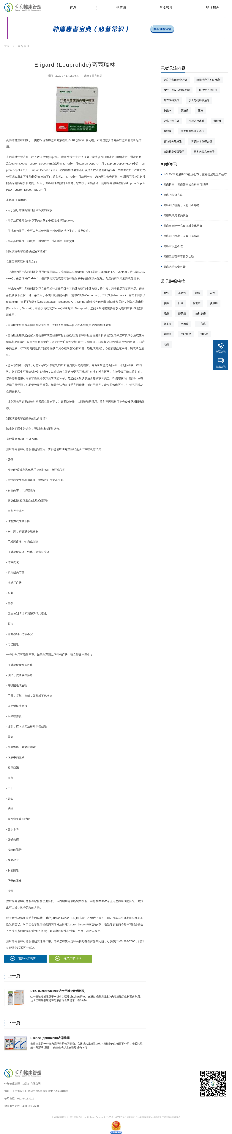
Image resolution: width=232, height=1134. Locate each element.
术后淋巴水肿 (196, 120)
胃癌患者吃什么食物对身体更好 (182, 225)
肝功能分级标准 (173, 141)
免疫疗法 (157, 1117)
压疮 (200, 110)
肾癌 (166, 313)
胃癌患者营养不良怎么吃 (178, 256)
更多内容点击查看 (204, 151)
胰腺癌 (214, 303)
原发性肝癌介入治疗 (192, 131)
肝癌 (180, 303)
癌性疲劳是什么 (208, 90)
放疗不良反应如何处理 (177, 90)
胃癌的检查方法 (173, 194)
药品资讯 (23, 46)
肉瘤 (166, 344)
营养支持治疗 (171, 100)
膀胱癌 (182, 313)
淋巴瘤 (204, 334)
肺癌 (166, 292)
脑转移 (167, 131)
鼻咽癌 (182, 292)
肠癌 (166, 303)
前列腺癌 (200, 313)
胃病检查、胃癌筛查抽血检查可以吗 (185, 184)
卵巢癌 (167, 323)
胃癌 (212, 292)
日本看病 (140, 1117)
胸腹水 (167, 110)
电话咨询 (221, 351)
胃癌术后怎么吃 (173, 246)
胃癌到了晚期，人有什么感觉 (181, 205)
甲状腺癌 (186, 334)
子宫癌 (202, 323)
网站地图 (131, 1117)
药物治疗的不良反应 (208, 79)
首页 (7, 46)
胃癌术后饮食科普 (174, 266)
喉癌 (198, 292)
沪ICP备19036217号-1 (116, 1117)
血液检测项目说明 (174, 151)
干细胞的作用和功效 (171, 1117)
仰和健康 (97, 75)
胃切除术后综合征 (201, 141)
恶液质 (185, 110)
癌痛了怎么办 (171, 120)
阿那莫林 (148, 1117)
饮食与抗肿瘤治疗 (199, 100)
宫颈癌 (185, 323)
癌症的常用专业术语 (175, 79)
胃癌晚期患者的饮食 (175, 215)
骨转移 (217, 120)
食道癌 (197, 303)
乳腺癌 (167, 334)
